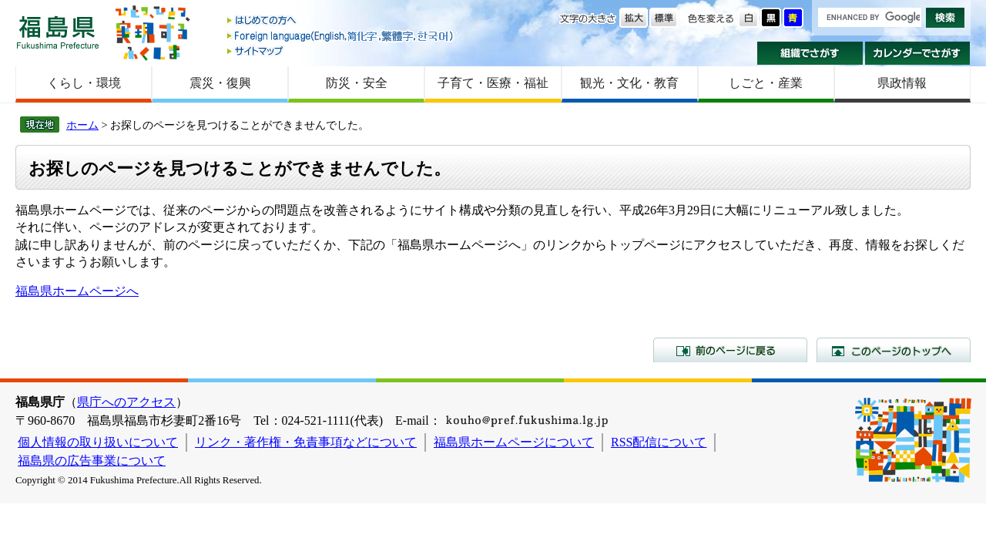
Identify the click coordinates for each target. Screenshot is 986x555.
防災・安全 (356, 82)
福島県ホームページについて (514, 442)
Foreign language (341, 36)
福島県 (57, 32)
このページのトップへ (894, 350)
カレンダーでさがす (918, 53)
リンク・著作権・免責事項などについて (306, 442)
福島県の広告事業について (92, 460)
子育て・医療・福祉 (493, 82)
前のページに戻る (730, 350)
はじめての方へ (341, 21)
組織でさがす (810, 53)
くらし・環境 (84, 82)
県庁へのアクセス (126, 402)
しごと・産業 (766, 82)
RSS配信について (658, 442)
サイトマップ (341, 50)
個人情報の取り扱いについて (98, 442)
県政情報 (902, 82)
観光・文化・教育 (629, 82)
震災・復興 (220, 82)
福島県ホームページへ (77, 291)
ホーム (82, 125)
